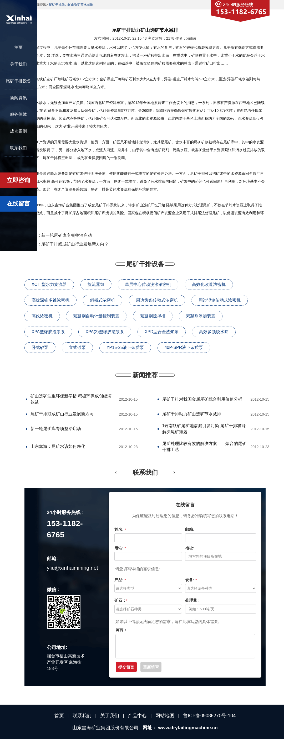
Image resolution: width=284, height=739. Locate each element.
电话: (120, 548)
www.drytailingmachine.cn (187, 727)
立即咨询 (18, 180)
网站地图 (164, 715)
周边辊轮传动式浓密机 (220, 300)
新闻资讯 (18, 98)
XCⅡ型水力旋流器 (49, 284)
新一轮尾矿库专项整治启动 (66, 235)
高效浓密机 (42, 316)
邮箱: (189, 529)
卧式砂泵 (40, 347)
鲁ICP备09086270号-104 (209, 715)
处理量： (193, 600)
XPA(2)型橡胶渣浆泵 (104, 331)
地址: (189, 548)
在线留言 (18, 203)
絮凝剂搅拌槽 (152, 316)
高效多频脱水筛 (214, 331)
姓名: (120, 529)
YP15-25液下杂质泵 (125, 347)
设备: (191, 580)
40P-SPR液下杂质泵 (184, 347)
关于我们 (18, 64)
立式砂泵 (77, 347)
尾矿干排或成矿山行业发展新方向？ (75, 244)
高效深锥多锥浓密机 (50, 300)
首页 (59, 715)
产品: (120, 580)
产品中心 (137, 715)
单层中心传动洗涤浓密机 (148, 284)
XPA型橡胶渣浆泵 (48, 331)
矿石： (121, 600)
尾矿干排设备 (18, 81)
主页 (18, 47)
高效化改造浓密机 (209, 284)
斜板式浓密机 (102, 300)
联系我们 (18, 148)
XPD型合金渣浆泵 (162, 331)
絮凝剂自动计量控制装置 (96, 316)
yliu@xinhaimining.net (72, 568)
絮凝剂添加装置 (200, 316)
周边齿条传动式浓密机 (157, 300)
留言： (121, 629)
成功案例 (18, 131)
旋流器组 (96, 284)
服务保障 (18, 114)
